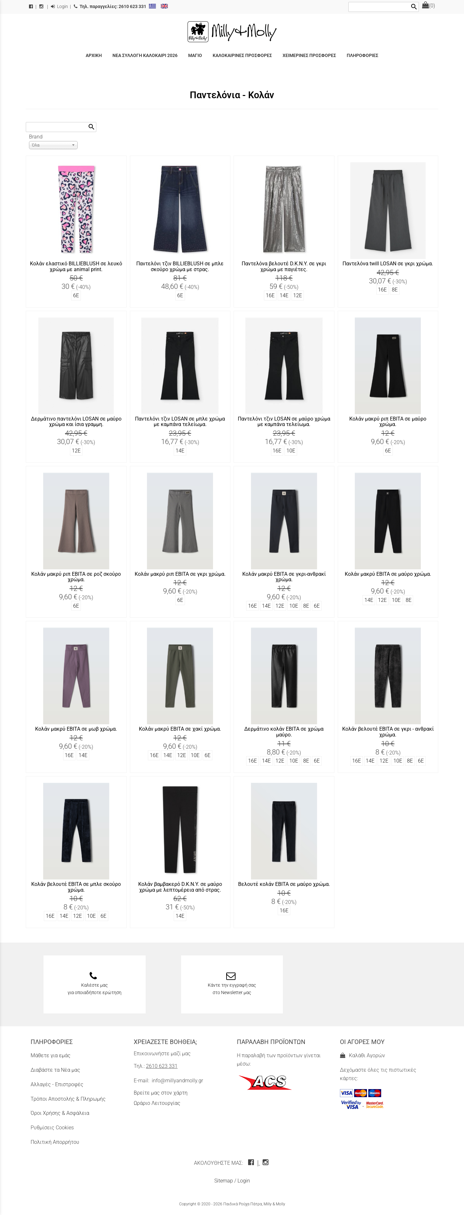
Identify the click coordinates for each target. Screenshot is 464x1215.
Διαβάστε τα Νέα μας (55, 1070)
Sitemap (223, 1181)
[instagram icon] (266, 1163)
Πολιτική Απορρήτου (55, 1142)
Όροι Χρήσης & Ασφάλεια (60, 1113)
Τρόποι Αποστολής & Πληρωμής (68, 1099)
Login (59, 6)
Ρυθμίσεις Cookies (52, 1128)
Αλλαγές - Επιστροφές (57, 1084)
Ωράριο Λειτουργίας (157, 1103)
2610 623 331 (162, 1066)
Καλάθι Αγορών (362, 1055)
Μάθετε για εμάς (51, 1055)
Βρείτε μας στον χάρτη (161, 1093)
